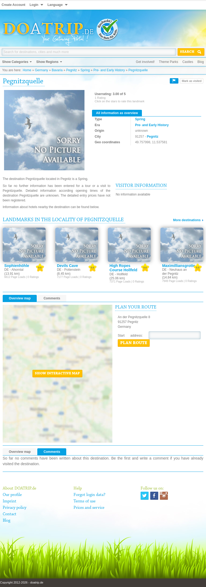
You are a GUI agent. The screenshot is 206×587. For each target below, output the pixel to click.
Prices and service (88, 508)
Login (34, 5)
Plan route (133, 343)
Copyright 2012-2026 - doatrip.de (21, 582)
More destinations (187, 220)
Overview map (20, 298)
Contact (9, 514)
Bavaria (57, 70)
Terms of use (84, 501)
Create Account (13, 5)
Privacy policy (14, 508)
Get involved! (145, 62)
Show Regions (47, 62)
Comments (51, 298)
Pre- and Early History (109, 70)
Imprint (9, 501)
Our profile (12, 495)
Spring (85, 70)
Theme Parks (168, 62)
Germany (41, 70)
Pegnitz (71, 70)
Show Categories (15, 62)
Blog (200, 62)
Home (27, 70)
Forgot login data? (89, 495)
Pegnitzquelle (138, 70)
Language (55, 5)
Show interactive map (57, 373)
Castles (187, 62)
